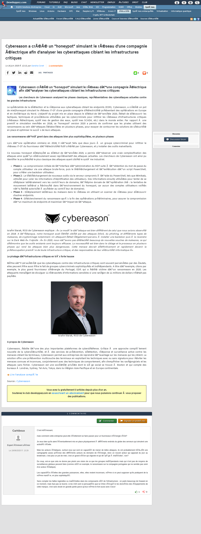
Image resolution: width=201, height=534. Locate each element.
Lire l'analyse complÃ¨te (24, 374)
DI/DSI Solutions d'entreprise (28, 7)
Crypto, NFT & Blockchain (104, 15)
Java (78, 7)
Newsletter (97, 2)
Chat (84, 2)
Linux (42, 11)
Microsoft (69, 7)
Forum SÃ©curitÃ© (64, 19)
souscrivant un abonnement (68, 393)
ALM (60, 7)
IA (53, 7)
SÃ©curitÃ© (124, 11)
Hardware (61, 11)
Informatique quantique (181, 11)
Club (144, 2)
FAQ (65, 2)
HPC (71, 11)
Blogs (74, 2)
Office (129, 7)
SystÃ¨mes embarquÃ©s (142, 11)
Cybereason (23, 381)
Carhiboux (18, 430)
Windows (33, 11)
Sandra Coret (37, 66)
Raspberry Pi (88, 11)
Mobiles (138, 7)
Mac (78, 11)
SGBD (121, 7)
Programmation (108, 7)
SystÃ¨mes (150, 7)
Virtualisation (162, 11)
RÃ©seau (101, 11)
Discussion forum (176, 139)
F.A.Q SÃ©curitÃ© (83, 19)
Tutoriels (54, 2)
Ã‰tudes (123, 2)
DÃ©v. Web (88, 7)
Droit (135, 2)
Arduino (50, 11)
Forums (41, 2)
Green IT (112, 11)
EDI (97, 7)
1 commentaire (55, 66)
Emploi (111, 2)
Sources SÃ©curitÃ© (149, 19)
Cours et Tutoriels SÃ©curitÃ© (125, 19)
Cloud (46, 7)
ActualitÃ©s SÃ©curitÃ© (43, 19)
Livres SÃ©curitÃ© (101, 19)
